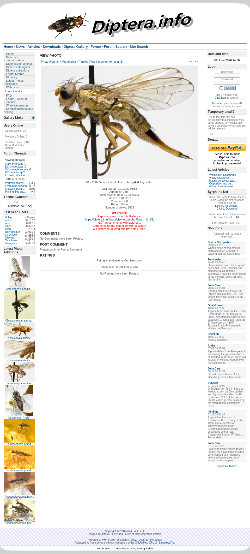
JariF (126, 191)
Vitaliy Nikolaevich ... (221, 177)
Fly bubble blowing (16, 185)
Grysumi (8, 148)
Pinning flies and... (16, 191)
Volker (9, 217)
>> (196, 61)
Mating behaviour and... (223, 180)
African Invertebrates (221, 186)
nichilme (213, 411)
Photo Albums (50, 61)
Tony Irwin (11, 240)
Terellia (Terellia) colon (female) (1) (101, 61)
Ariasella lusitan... (15, 188)
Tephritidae (69, 61)
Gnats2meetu (216, 305)
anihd (8, 220)
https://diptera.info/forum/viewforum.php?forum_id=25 (119, 219)
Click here (220, 97)
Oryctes (9, 237)
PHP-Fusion (109, 539)
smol (8, 226)
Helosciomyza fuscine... (19, 338)
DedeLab (213, 334)
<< (190, 61)
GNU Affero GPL (144, 542)
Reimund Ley (13, 231)
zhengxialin (11, 243)
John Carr (214, 285)
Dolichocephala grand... (19, 444)
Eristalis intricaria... (16, 175)
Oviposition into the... (221, 183)
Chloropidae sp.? (15, 172)
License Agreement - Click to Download (227, 207)
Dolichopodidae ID (16, 166)
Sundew (213, 383)
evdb (8, 229)
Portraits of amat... (16, 183)
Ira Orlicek (11, 234)
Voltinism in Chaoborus (222, 175)
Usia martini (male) (19, 417)
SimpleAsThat (167, 542)
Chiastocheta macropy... (19, 320)
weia (8, 223)
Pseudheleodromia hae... (19, 496)
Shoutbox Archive (227, 466)
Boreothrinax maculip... (19, 289)
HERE (236, 217)
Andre (211, 345)
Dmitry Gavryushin (219, 242)
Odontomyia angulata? (18, 169)
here (238, 106)
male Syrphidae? (15, 163)
